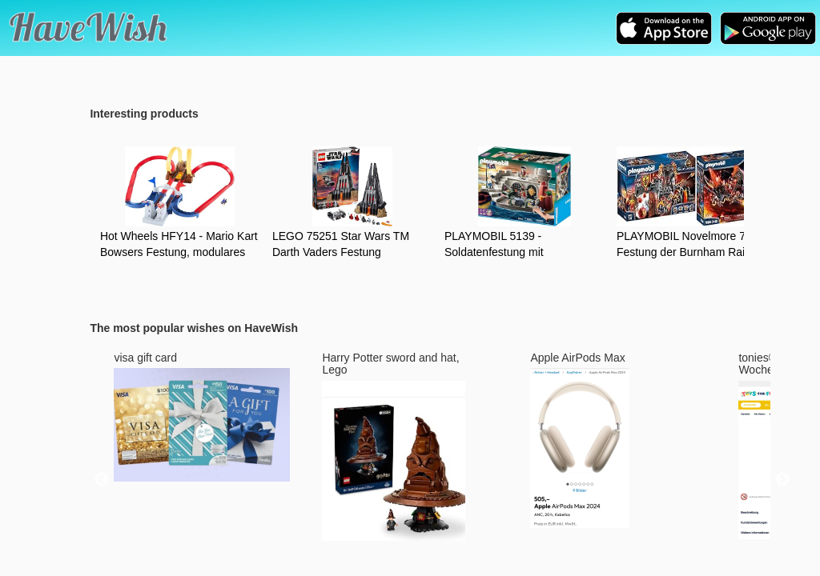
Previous (102, 480)
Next (782, 480)
